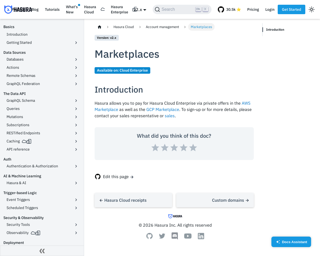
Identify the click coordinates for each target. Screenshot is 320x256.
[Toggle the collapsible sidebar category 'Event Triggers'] (76, 200)
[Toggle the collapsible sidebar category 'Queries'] (76, 109)
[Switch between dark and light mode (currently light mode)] (311, 9)
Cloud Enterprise (134, 70)
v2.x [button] (138, 9)
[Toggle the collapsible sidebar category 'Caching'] (76, 141)
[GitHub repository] (229, 9)
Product (18, 9)
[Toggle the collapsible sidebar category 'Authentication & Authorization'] (76, 166)
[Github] (149, 237)
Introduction (276, 29)
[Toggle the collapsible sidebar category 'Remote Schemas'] (76, 76)
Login (270, 9)
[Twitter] (162, 237)
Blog (35, 9)
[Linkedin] (201, 237)
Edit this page (116, 176)
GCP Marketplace (162, 109)
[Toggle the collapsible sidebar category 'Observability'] (76, 233)
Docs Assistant (291, 243)
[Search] (182, 9)
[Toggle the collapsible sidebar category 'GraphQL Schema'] (76, 101)
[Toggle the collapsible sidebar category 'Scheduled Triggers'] (76, 208)
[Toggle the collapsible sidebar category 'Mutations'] (76, 117)
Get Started (291, 9)
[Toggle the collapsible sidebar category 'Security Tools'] (76, 225)
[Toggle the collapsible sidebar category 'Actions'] (76, 68)
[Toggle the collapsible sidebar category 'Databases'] (76, 59)
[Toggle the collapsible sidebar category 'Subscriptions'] (76, 125)
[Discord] (175, 238)
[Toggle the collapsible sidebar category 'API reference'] (76, 149)
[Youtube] (188, 237)
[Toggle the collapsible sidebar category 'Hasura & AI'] (76, 183)
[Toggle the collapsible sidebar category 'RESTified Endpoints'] (76, 133)
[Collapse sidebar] (42, 251)
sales (170, 115)
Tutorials (52, 9)
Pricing (253, 9)
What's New (72, 9)
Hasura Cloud (90, 9)
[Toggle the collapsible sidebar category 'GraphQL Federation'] (76, 84)
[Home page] (100, 27)
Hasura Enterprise (119, 9)
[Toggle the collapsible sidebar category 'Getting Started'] (76, 43)
